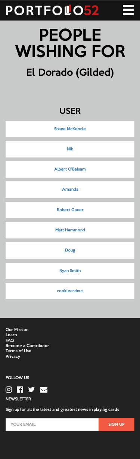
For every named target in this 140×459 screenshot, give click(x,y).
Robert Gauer (70, 210)
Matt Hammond (70, 230)
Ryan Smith (70, 271)
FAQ (10, 341)
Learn (11, 335)
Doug (70, 250)
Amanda (70, 189)
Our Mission (17, 330)
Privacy (13, 357)
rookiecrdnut (70, 291)
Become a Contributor (27, 346)
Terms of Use (18, 351)
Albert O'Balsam (70, 169)
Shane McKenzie (70, 129)
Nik (70, 149)
